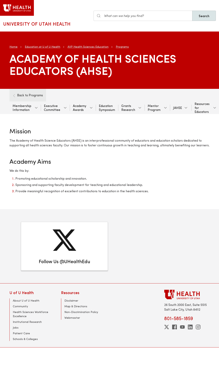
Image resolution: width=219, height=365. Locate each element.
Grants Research (128, 108)
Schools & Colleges (25, 339)
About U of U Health (26, 300)
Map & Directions (75, 306)
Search (204, 16)
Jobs (16, 327)
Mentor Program (154, 108)
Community (20, 306)
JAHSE (177, 108)
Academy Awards (79, 108)
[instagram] (198, 327)
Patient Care (21, 333)
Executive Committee (52, 108)
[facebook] (174, 327)
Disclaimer (71, 300)
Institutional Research (27, 322)
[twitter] (166, 327)
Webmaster (72, 317)
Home (13, 46)
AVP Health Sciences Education (88, 46)
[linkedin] (190, 327)
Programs (122, 46)
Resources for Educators (202, 108)
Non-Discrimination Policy (81, 312)
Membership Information (22, 108)
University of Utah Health (37, 23)
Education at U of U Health (42, 46)
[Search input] (143, 16)
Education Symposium (107, 108)
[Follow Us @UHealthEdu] (64, 246)
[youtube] (182, 327)
